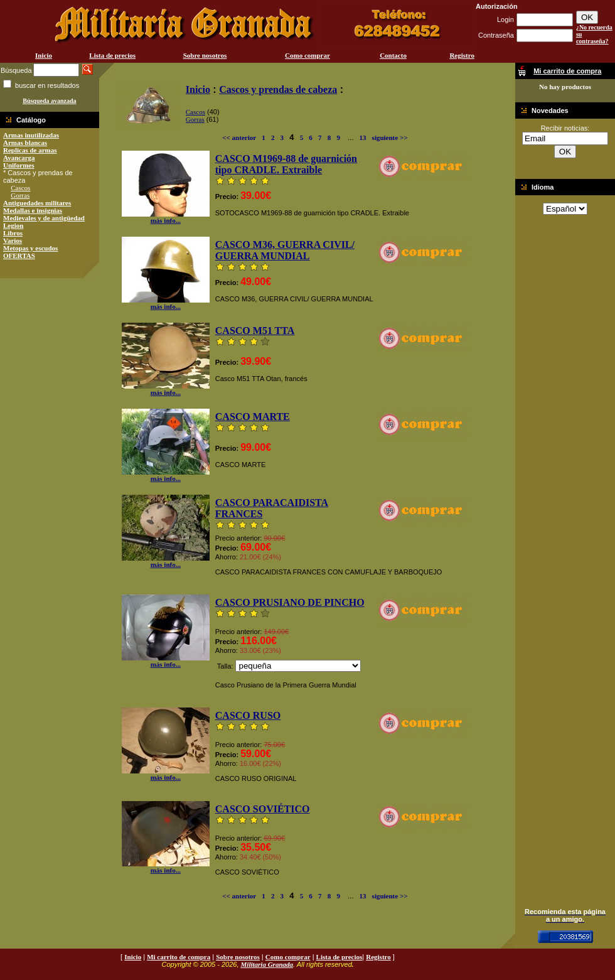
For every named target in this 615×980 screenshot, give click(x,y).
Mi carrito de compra (178, 957)
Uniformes (19, 165)
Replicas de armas (30, 150)
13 (362, 137)
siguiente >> (390, 137)
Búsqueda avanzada (49, 100)
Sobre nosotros (205, 55)
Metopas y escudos (30, 248)
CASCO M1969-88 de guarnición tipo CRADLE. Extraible (286, 164)
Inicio (43, 55)
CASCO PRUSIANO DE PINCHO (290, 602)
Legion (13, 225)
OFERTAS (19, 255)
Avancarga (19, 157)
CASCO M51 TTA (255, 330)
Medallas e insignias (32, 210)
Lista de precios (112, 55)
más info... (166, 217)
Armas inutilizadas (31, 135)
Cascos (20, 187)
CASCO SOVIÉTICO (262, 809)
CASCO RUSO (248, 715)
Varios (12, 240)
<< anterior (239, 137)
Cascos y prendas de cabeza (278, 89)
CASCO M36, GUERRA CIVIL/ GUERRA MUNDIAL (285, 250)
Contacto (393, 55)
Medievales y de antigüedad (44, 218)
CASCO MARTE (252, 416)
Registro (461, 55)
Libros (13, 233)
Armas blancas (25, 142)
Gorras (20, 195)
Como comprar (307, 55)
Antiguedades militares (37, 203)
